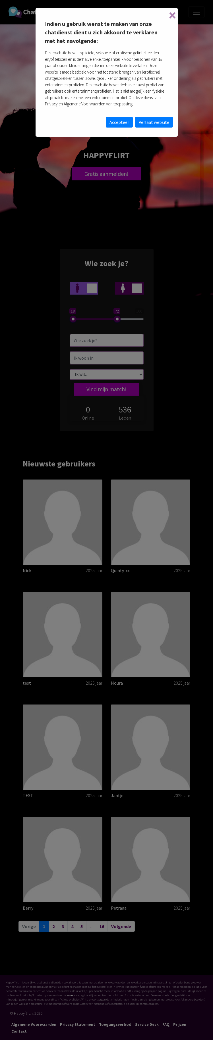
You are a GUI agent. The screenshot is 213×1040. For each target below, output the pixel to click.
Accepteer (119, 122)
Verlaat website (154, 122)
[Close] (172, 15)
